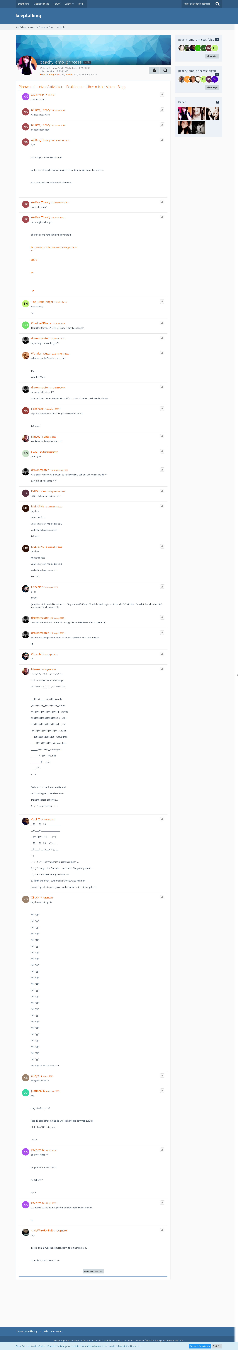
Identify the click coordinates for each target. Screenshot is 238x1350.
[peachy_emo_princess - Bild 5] (198, 113)
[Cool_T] (192, 48)
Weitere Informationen (200, 1346)
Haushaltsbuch (96, 1340)
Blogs (122, 86)
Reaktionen (74, 86)
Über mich (95, 86)
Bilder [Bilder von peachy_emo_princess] (42, 74)
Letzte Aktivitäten (50, 86)
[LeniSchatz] (198, 79)
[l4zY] (192, 79)
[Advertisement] (93, 1301)
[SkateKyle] (214, 79)
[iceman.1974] (187, 48)
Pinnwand (26, 86)
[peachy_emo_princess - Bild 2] (198, 127)
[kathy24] (209, 48)
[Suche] (217, 4)
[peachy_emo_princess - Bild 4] (212, 113)
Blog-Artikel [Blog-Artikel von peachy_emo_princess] (55, 74)
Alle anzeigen (212, 56)
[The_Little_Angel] (214, 48)
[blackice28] (198, 48)
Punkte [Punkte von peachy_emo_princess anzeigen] (69, 74)
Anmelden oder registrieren (197, 3)
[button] (154, 70)
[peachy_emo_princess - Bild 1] (185, 113)
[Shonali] (203, 48)
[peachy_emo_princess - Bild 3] (185, 127)
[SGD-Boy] (181, 48)
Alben (110, 86)
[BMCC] (209, 79)
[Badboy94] (187, 79)
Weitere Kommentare (93, 1271)
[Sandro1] (181, 79)
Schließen (217, 1346)
